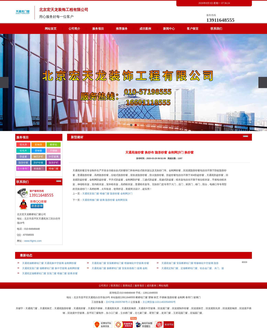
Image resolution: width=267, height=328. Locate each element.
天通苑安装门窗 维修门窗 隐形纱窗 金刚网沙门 (107, 193)
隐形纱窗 (23, 162)
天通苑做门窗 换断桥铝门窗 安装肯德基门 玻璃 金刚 (119, 268)
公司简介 (74, 28)
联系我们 (216, 28)
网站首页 (50, 28)
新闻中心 (169, 28)
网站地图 (163, 285)
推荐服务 (122, 28)
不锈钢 (53, 150)
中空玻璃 (53, 156)
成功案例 (145, 28)
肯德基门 (38, 168)
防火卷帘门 (23, 168)
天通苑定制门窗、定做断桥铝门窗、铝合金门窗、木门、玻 (192, 268)
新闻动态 (127, 285)
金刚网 (23, 174)
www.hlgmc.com (33, 240)
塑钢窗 (38, 150)
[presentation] (4, 82)
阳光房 (23, 144)
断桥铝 (53, 144)
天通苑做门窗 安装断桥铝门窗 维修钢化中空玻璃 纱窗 (120, 263)
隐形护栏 (53, 162)
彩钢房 (38, 144)
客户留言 (192, 28)
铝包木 (23, 150)
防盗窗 (23, 156)
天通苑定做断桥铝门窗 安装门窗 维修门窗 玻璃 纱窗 (50, 273)
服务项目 (98, 28)
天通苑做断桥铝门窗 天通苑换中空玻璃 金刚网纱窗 (49, 263)
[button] (131, 125)
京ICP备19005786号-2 (118, 302)
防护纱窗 (38, 162)
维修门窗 (53, 168)
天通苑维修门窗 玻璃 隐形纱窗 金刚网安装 (105, 200)
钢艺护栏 (38, 156)
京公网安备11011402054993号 (159, 302)
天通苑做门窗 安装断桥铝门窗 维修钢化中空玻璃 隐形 (190, 263)
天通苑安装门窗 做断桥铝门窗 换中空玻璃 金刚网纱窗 (50, 268)
